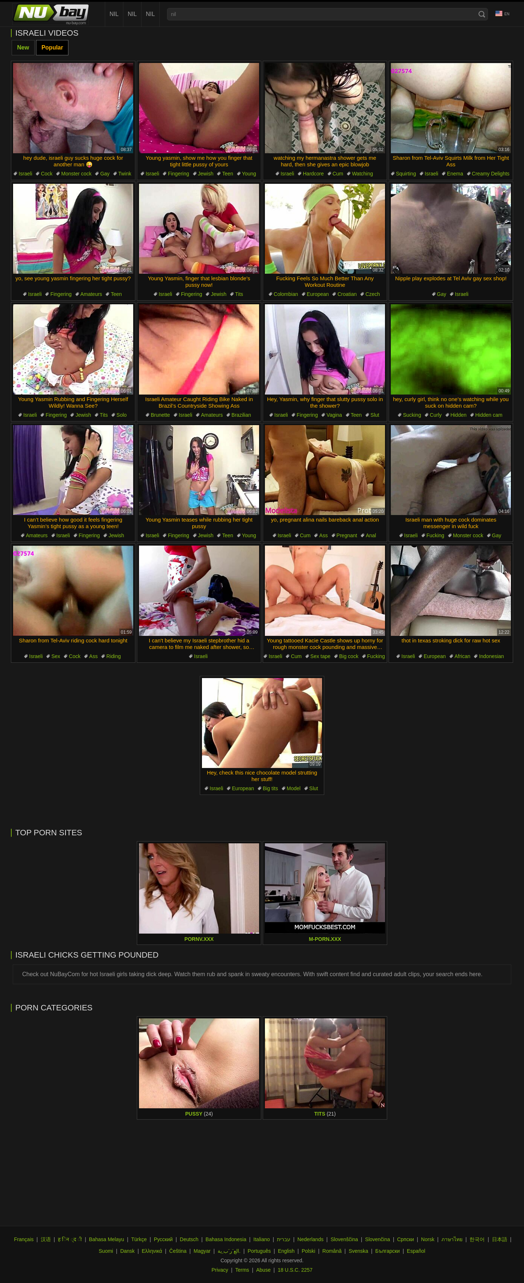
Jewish (206, 174)
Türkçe (139, 1239)
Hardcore (313, 174)
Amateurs (91, 294)
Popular (52, 47)
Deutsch (189, 1239)
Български (387, 1251)
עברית (283, 1239)
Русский (163, 1239)
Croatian (347, 294)
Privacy (219, 1270)
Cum (338, 174)
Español (416, 1251)
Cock (46, 174)
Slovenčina (377, 1239)
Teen (227, 174)
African (462, 656)
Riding (113, 656)
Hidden (458, 415)
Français (24, 1239)
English (286, 1251)
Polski (308, 1251)
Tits (239, 294)
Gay (105, 174)
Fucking (435, 535)
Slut (374, 415)
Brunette (160, 415)
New (23, 47)
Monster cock (76, 174)
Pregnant (347, 535)
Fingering (178, 174)
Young (249, 174)
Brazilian (241, 415)
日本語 (499, 1239)
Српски (405, 1239)
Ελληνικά (152, 1251)
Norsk (427, 1239)
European (318, 294)
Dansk (127, 1251)
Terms (242, 1270)
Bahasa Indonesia (226, 1239)
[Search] (482, 14)
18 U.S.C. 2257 (295, 1270)
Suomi (106, 1251)
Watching (362, 174)
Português (259, 1251)
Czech (372, 294)
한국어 (477, 1239)
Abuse (263, 1270)
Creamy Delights (490, 174)
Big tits (270, 788)
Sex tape (320, 656)
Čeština (177, 1251)
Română (332, 1251)
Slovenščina (344, 1239)
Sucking (412, 415)
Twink (124, 174)
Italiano (261, 1239)
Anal (371, 535)
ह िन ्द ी (70, 1239)
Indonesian (491, 656)
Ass (323, 535)
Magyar (202, 1251)
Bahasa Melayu (106, 1239)
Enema (455, 174)
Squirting (406, 174)
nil (114, 14)
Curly (436, 415)
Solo (121, 415)
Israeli (25, 174)
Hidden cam (489, 415)
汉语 (46, 1239)
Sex (55, 656)
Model (294, 788)
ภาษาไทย (452, 1239)
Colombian (286, 294)
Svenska (358, 1251)
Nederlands (310, 1239)
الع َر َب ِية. (229, 1251)
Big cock (348, 656)
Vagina (334, 415)
